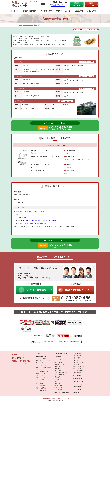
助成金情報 (58, 349)
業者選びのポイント (79, 355)
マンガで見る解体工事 (80, 363)
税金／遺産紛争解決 (60, 367)
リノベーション (59, 378)
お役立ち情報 (78, 11)
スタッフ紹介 (39, 376)
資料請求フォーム (78, 374)
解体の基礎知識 (78, 350)
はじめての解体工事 (41, 383)
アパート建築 (58, 382)
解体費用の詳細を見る (86, 62)
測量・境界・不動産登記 (61, 365)
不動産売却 (58, 359)
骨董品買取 (58, 369)
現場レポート (77, 361)
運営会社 (38, 374)
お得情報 (76, 352)
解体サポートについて (63, 11)
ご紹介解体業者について (42, 364)
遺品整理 (57, 374)
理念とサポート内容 (41, 351)
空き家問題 (58, 363)
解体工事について (78, 357)
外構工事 (57, 376)
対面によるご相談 (40, 366)
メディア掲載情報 (40, 378)
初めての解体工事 (46, 11)
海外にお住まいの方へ (42, 357)
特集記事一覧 (77, 365)
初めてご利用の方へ (41, 355)
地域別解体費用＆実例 (61, 346)
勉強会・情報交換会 (41, 380)
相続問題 (57, 361)
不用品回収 (58, 371)
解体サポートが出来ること (43, 353)
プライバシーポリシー (65, 390)
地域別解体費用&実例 (29, 11)
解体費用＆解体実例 (28, 25)
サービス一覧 (58, 355)
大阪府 (35, 25)
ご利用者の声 (39, 368)
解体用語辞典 (77, 348)
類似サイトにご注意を (42, 370)
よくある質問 (91, 11)
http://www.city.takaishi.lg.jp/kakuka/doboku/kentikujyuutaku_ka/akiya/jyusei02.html (38, 220)
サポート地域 (39, 362)
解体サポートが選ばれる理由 (43, 359)
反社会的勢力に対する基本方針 (53, 390)
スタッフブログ (78, 376)
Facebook (76, 385)
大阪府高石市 (19, 62)
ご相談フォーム (40, 372)
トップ (16, 11)
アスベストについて (60, 352)
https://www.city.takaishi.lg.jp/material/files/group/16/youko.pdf (32, 223)
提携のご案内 (77, 379)
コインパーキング (59, 380)
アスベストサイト (78, 382)
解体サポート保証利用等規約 (62, 385)
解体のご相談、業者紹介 (61, 357)
